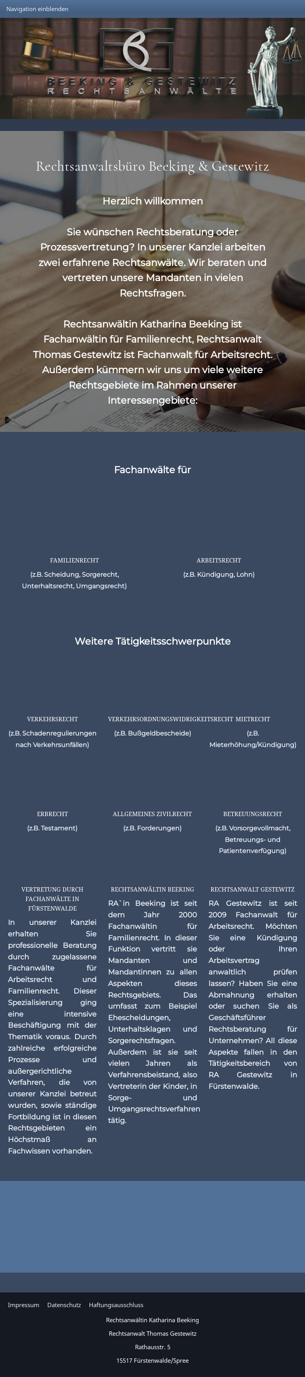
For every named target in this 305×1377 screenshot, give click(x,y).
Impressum (23, 1305)
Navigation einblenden (37, 9)
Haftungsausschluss (116, 1305)
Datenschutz (64, 1305)
